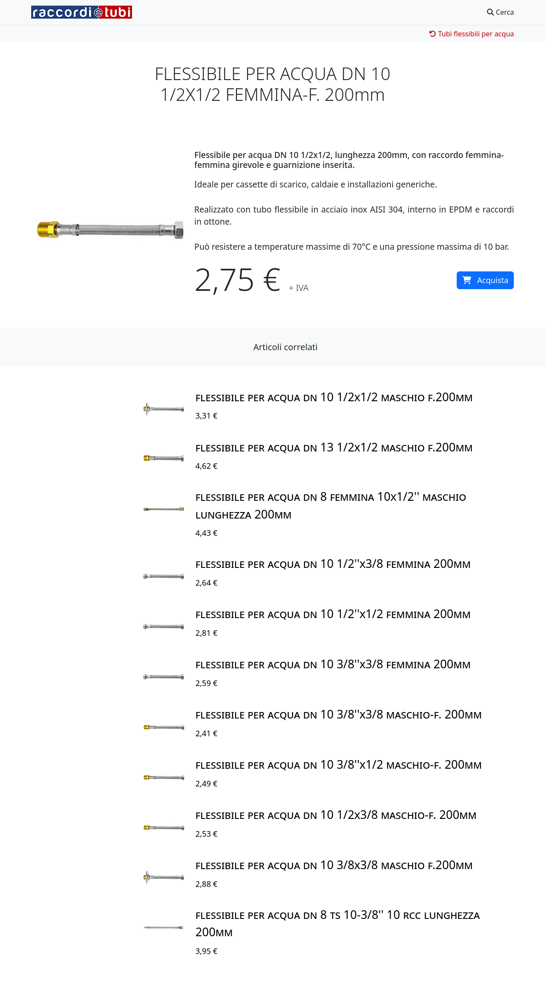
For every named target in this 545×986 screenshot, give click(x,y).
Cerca (500, 12)
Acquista (485, 280)
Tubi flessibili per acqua (471, 34)
